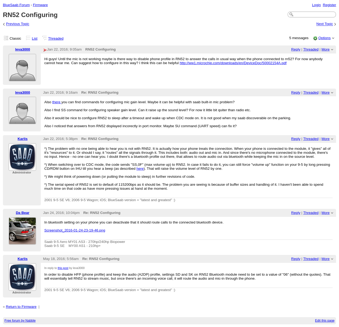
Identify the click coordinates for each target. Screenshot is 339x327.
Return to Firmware (21, 307)
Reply (295, 49)
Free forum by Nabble (20, 320)
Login (316, 5)
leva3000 (22, 49)
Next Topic (324, 24)
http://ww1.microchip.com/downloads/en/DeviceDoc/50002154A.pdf (233, 63)
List (35, 38)
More (325, 49)
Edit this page (324, 320)
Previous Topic (17, 24)
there (56, 102)
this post (63, 268)
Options (324, 38)
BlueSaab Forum (16, 5)
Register (329, 5)
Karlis (22, 139)
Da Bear (22, 213)
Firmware (40, 5)
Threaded (56, 38)
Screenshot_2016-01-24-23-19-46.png (74, 230)
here (140, 169)
